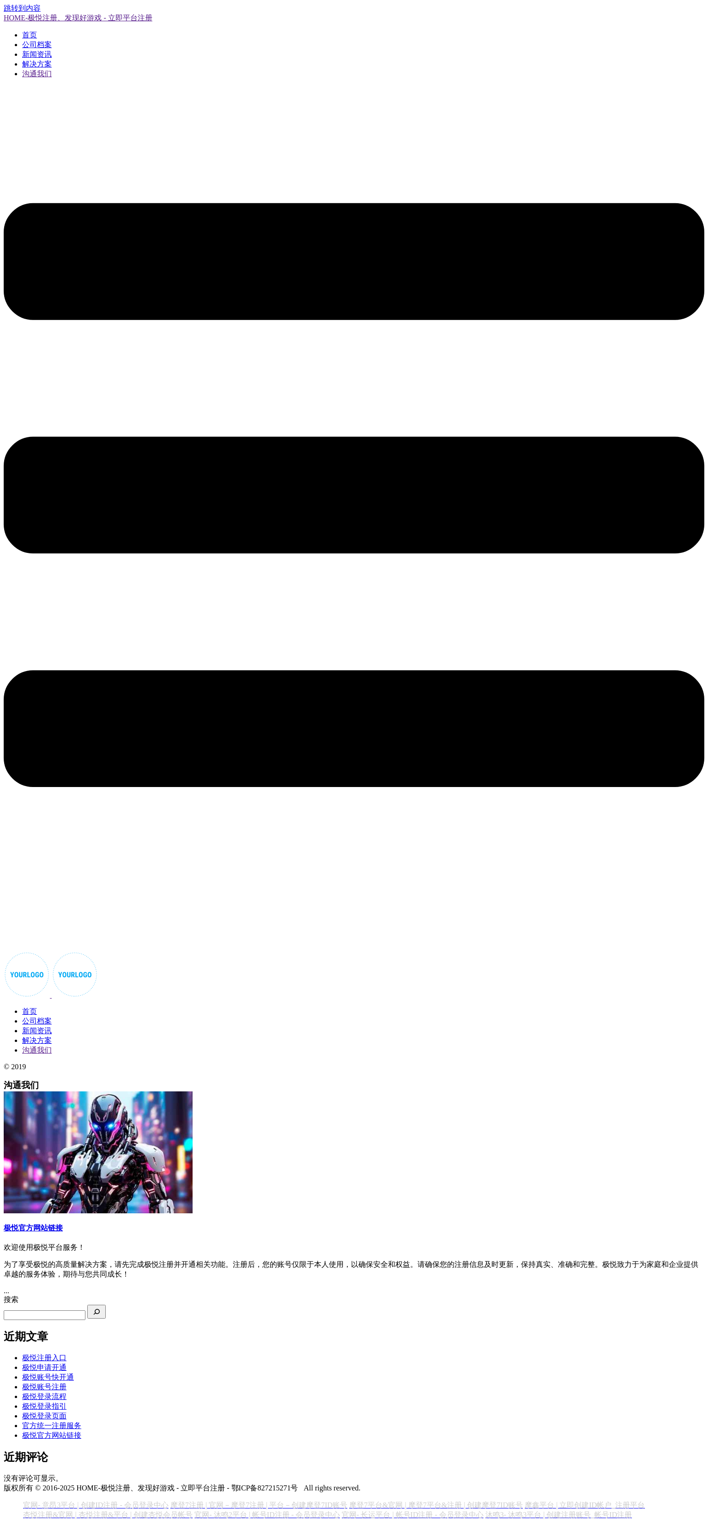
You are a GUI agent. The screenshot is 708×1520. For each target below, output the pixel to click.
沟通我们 (37, 74)
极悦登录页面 (44, 1416)
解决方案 (37, 64)
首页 (29, 35)
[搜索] (96, 1312)
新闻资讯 (37, 54)
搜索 (11, 1299)
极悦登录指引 (44, 1406)
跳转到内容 (22, 8)
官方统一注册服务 (51, 1425)
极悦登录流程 (44, 1396)
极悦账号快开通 (48, 1377)
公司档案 (37, 44)
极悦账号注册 (44, 1387)
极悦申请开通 (44, 1367)
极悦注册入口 (44, 1358)
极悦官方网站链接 (51, 1435)
